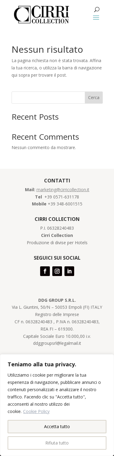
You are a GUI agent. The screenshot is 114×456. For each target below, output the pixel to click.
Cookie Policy (36, 411)
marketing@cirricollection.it (62, 189)
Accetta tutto (57, 426)
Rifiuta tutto (57, 443)
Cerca (93, 97)
